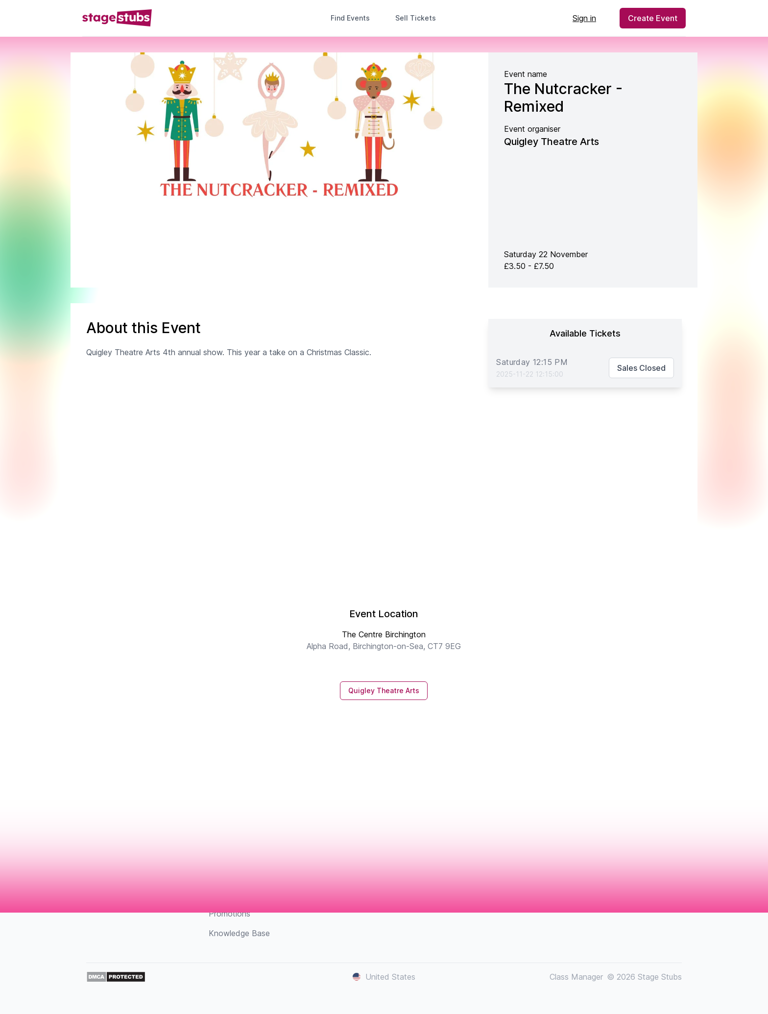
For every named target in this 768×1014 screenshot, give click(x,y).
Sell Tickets (419, 18)
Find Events (350, 18)
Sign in (584, 18)
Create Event (652, 18)
